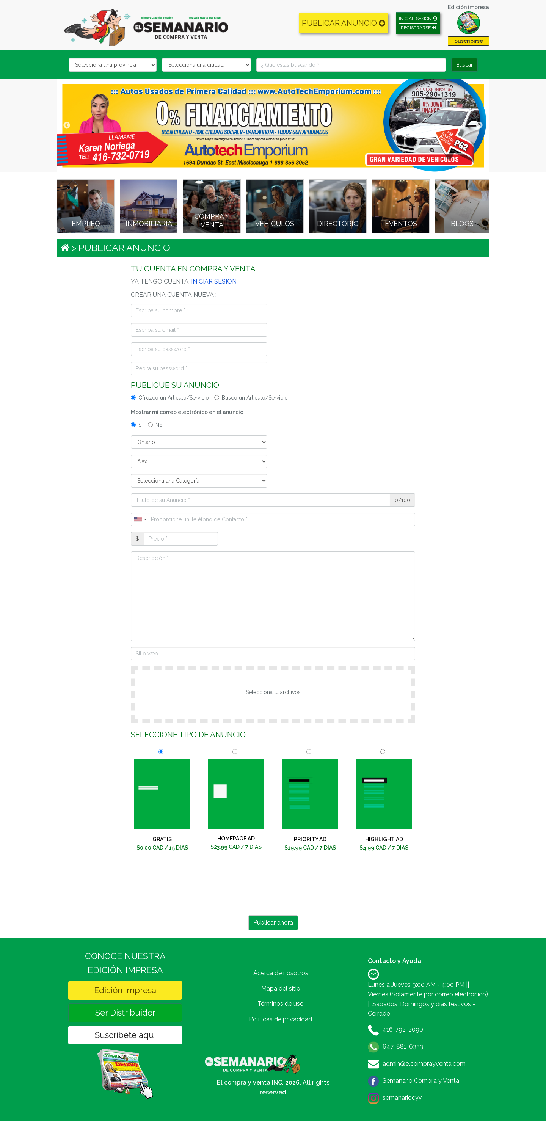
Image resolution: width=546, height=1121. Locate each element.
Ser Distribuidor (125, 1013)
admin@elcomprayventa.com (424, 1063)
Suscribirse (468, 41)
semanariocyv (402, 1097)
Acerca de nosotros (280, 973)
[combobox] (140, 519)
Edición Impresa (125, 990)
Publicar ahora (273, 922)
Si (137, 425)
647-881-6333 (403, 1046)
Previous (67, 125)
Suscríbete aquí (125, 1035)
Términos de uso (280, 1003)
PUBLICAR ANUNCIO (343, 23)
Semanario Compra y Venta (421, 1080)
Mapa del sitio (280, 988)
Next (479, 125)
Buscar (464, 65)
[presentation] (273, 890)
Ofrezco (170, 398)
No (155, 425)
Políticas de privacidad (280, 1019)
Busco (251, 398)
